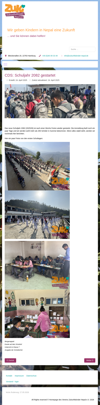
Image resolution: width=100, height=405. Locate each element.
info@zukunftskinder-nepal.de (76, 56)
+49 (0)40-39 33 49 (50, 56)
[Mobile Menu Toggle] (5, 64)
